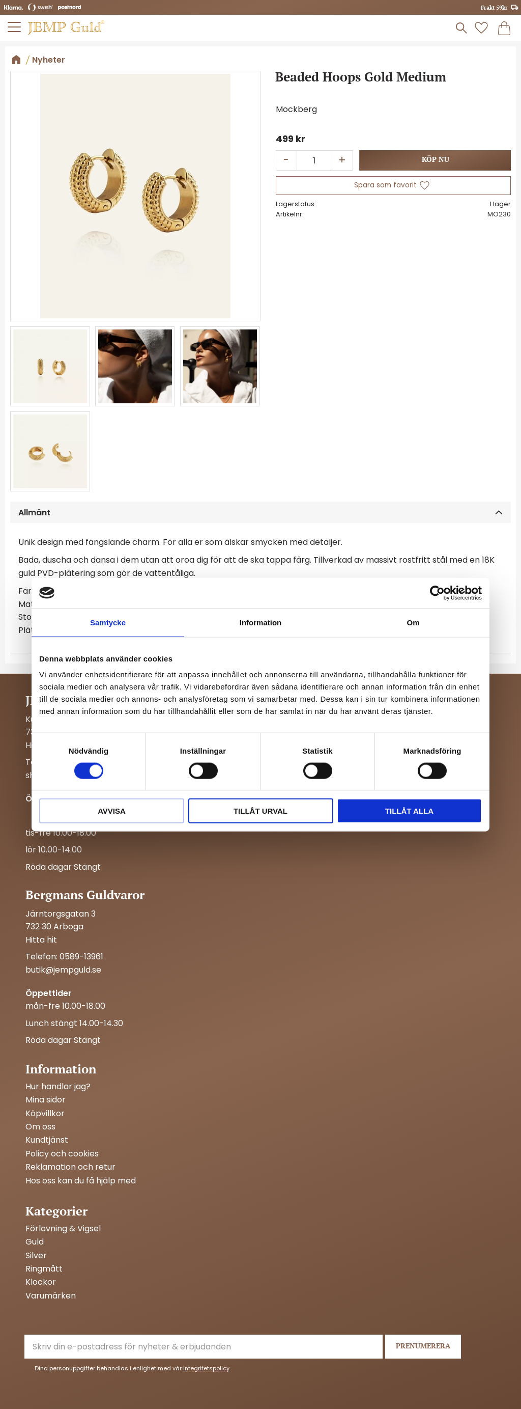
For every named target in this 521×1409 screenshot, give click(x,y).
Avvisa (112, 811)
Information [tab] (261, 622)
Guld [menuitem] (34, 1242)
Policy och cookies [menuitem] (62, 1153)
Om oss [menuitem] (40, 1126)
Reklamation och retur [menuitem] (70, 1167)
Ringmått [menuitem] (44, 1269)
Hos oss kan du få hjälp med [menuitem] (80, 1180)
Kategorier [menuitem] (56, 1211)
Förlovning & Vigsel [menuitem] (63, 1228)
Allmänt (34, 512)
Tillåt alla (409, 811)
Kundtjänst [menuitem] (46, 1140)
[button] (15, 27)
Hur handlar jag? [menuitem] (58, 1086)
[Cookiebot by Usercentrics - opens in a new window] (437, 592)
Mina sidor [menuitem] (45, 1099)
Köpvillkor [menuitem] (45, 1113)
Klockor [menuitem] (40, 1282)
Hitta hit (41, 940)
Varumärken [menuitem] (50, 1296)
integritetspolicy (206, 1368)
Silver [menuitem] (36, 1255)
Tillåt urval (260, 811)
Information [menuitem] (60, 1068)
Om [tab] (413, 622)
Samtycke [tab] (108, 622)
